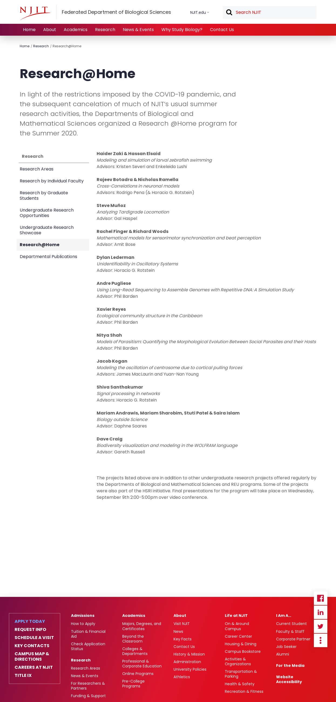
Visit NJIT (182, 623)
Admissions (82, 615)
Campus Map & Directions (32, 656)
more (320, 640)
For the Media (290, 665)
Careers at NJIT (34, 667)
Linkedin (320, 612)
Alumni (282, 654)
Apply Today (30, 621)
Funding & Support (88, 695)
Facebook (320, 598)
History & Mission (189, 654)
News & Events (138, 29)
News (178, 631)
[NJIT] (35, 13)
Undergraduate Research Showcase (47, 230)
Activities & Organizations (238, 661)
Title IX (23, 675)
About (49, 29)
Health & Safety (239, 683)
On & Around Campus (237, 626)
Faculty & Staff (290, 631)
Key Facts (183, 639)
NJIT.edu (198, 12)
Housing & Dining (240, 643)
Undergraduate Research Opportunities (47, 213)
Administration (187, 661)
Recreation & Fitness (244, 691)
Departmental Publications (48, 256)
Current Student (291, 623)
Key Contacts (32, 645)
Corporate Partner (293, 639)
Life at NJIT (236, 615)
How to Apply (83, 623)
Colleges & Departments (135, 651)
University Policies (190, 669)
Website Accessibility (289, 679)
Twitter (320, 626)
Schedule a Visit (34, 637)
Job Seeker (286, 646)
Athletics (182, 676)
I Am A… (283, 615)
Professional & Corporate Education (142, 663)
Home (29, 29)
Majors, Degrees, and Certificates (141, 626)
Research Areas (36, 169)
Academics (75, 29)
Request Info (30, 629)
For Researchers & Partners (88, 686)
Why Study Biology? (181, 29)
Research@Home (67, 46)
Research (105, 29)
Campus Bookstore (243, 651)
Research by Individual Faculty (52, 181)
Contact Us (222, 29)
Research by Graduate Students (44, 195)
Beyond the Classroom (133, 639)
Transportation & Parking (241, 674)
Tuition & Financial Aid (88, 634)
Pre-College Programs (133, 683)
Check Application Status (88, 646)
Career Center (238, 636)
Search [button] (229, 13)
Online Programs (138, 673)
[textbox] (270, 12)
